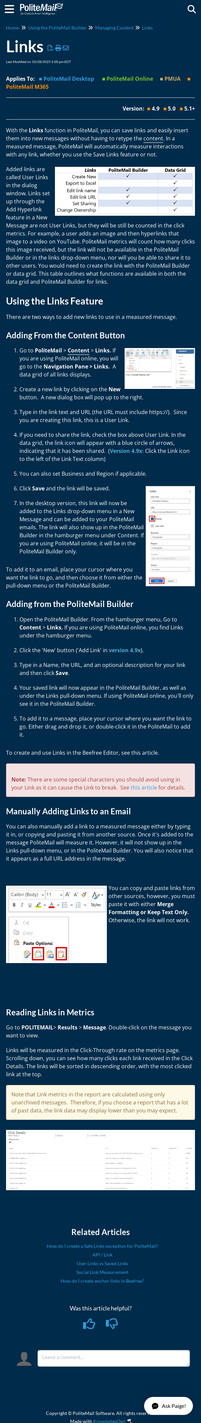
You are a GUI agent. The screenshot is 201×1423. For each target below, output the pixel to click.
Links (147, 27)
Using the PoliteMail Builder (57, 27)
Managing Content (114, 27)
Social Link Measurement (102, 1272)
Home (12, 27)
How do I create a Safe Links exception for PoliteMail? (102, 1246)
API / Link (102, 1255)
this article (144, 787)
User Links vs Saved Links (102, 1263)
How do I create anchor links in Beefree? (102, 1281)
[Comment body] (114, 1358)
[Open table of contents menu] (11, 8)
